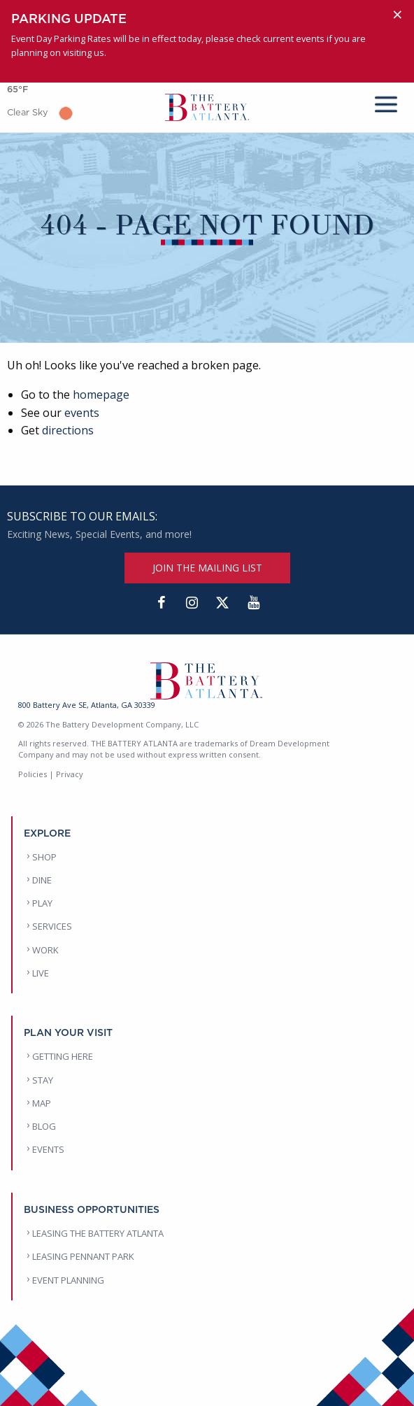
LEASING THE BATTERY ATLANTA (98, 1233)
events (81, 412)
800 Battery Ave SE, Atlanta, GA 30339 (86, 705)
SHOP (44, 857)
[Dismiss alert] (397, 15)
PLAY (42, 903)
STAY (42, 1080)
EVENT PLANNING (68, 1280)
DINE (42, 880)
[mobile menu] (386, 101)
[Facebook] (160, 603)
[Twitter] (222, 603)
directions (68, 430)
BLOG (44, 1126)
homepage (101, 394)
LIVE (40, 973)
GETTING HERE (62, 1056)
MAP (41, 1103)
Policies (32, 774)
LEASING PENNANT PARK (83, 1256)
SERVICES (52, 926)
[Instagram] (191, 603)
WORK (45, 950)
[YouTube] (253, 603)
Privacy (69, 774)
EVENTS (48, 1149)
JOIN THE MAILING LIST (207, 567)
